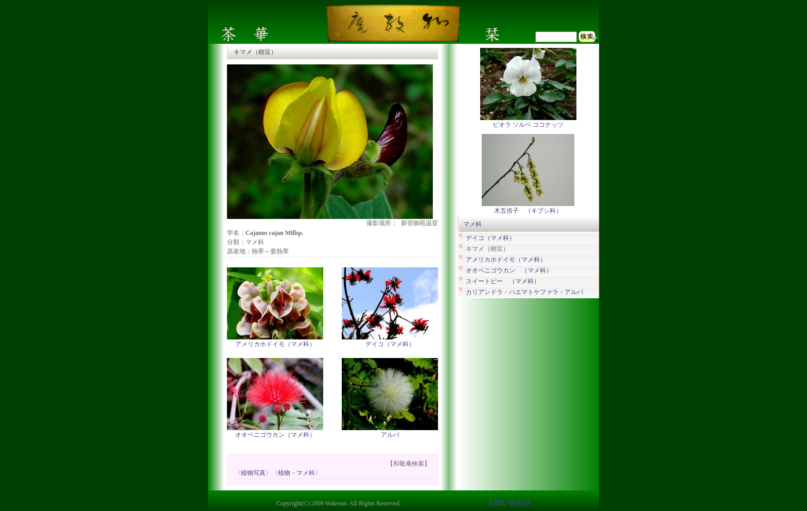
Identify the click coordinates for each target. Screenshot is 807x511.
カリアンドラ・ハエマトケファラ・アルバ (524, 292)
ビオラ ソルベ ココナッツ (528, 124)
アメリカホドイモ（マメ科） (275, 344)
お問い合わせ (509, 503)
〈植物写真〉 (253, 473)
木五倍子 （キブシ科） (528, 210)
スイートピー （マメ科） (503, 281)
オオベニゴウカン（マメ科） (275, 434)
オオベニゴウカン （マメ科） (509, 270)
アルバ (390, 434)
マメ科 (472, 224)
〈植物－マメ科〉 (296, 473)
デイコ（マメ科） (390, 344)
